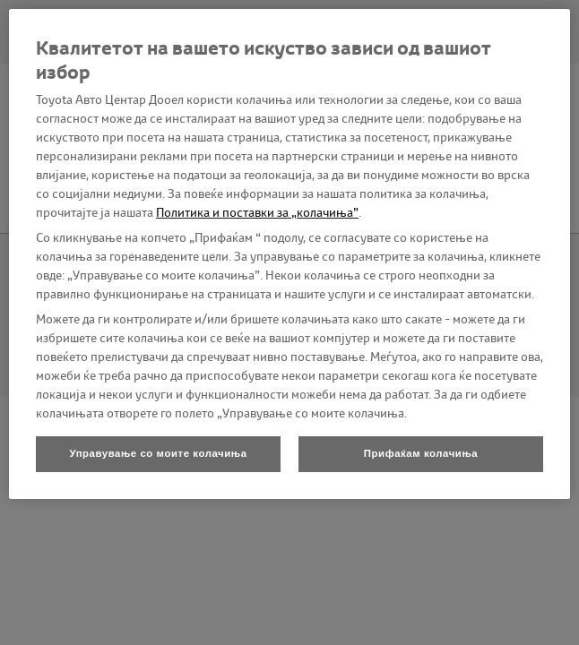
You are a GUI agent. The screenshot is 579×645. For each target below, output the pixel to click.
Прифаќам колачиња (421, 453)
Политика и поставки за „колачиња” (257, 212)
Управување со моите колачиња (157, 453)
